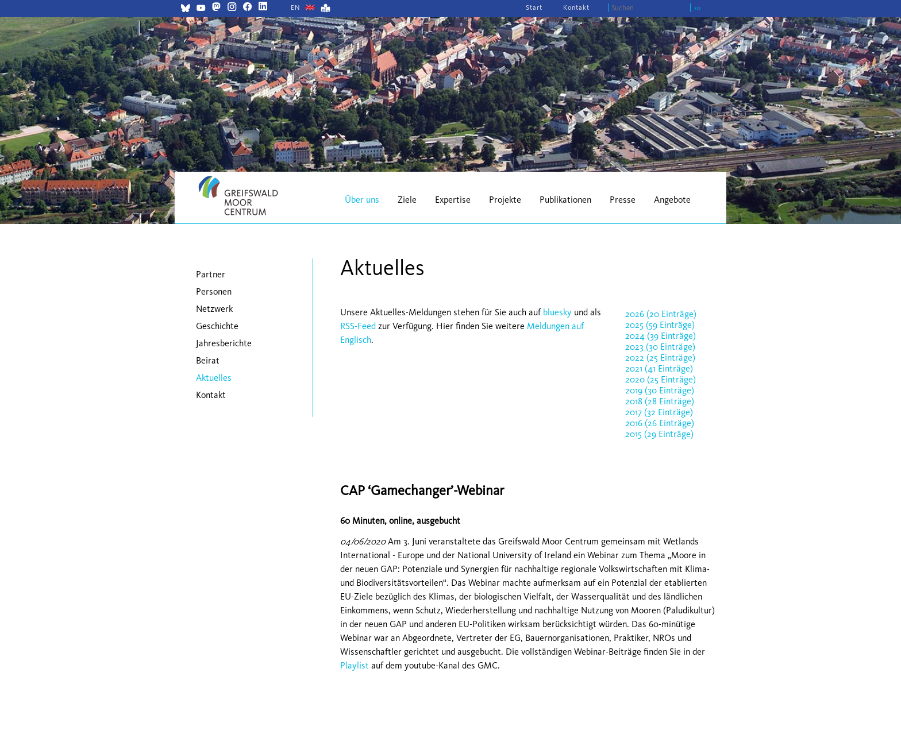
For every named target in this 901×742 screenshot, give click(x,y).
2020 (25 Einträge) (660, 379)
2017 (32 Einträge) (659, 412)
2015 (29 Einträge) (659, 433)
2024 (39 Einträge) (660, 335)
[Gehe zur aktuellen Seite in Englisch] (296, 7)
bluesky (557, 312)
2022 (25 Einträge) (660, 357)
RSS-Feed (358, 325)
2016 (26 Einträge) (659, 423)
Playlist (354, 665)
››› (697, 7)
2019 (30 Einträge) (659, 390)
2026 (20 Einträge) (660, 313)
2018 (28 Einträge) (659, 401)
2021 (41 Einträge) (659, 368)
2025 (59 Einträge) (660, 324)
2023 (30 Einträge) (660, 346)
